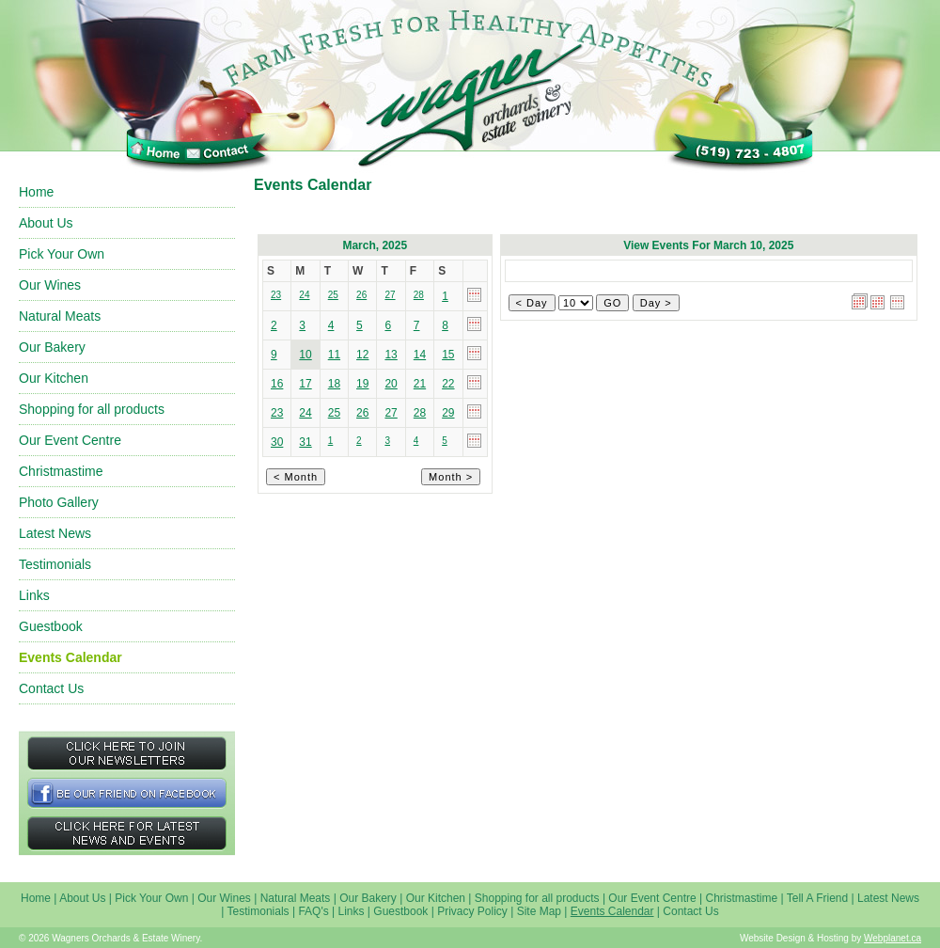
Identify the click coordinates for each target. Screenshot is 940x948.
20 (390, 383)
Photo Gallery (59, 502)
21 (420, 383)
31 (305, 442)
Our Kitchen (53, 378)
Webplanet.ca (892, 938)
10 (305, 354)
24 (305, 412)
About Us (46, 222)
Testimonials (55, 564)
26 (362, 412)
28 (420, 412)
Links (34, 595)
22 (448, 383)
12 (362, 354)
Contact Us (51, 688)
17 (305, 383)
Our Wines (50, 284)
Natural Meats (60, 316)
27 (390, 412)
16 (277, 383)
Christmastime (60, 471)
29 (448, 412)
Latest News (55, 533)
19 (362, 383)
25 (334, 412)
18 (334, 383)
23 (277, 412)
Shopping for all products (91, 409)
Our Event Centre (70, 440)
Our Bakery (52, 347)
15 (448, 354)
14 (420, 354)
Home (36, 191)
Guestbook (51, 626)
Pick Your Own (61, 253)
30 (277, 442)
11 (334, 354)
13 (390, 354)
